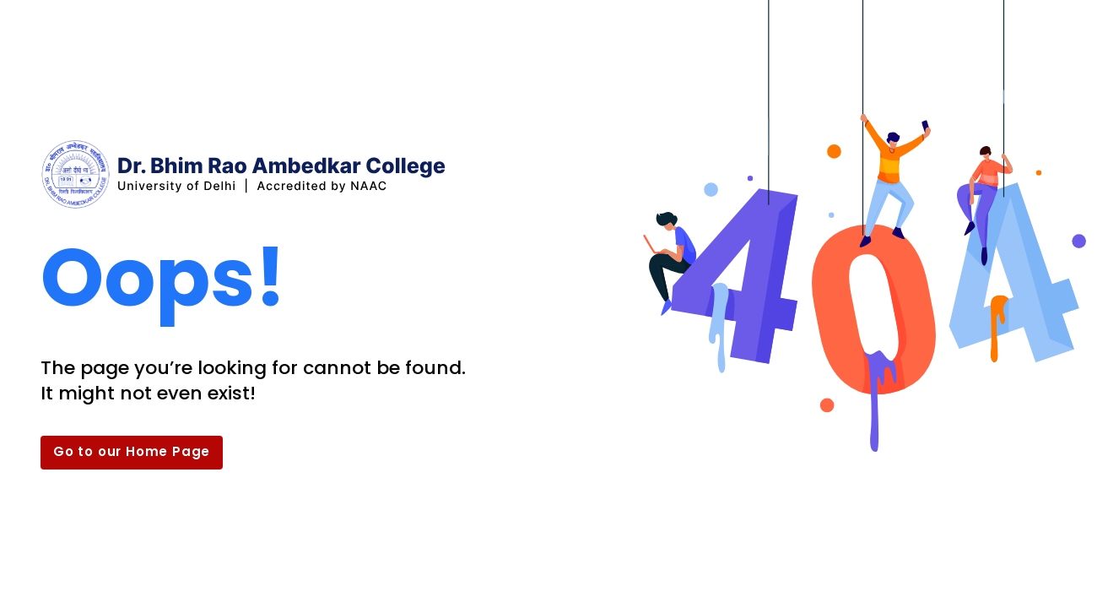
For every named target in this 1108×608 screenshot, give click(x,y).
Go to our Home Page (131, 451)
